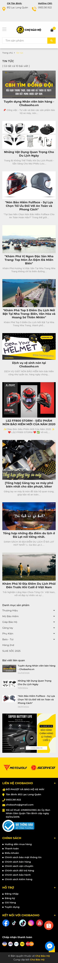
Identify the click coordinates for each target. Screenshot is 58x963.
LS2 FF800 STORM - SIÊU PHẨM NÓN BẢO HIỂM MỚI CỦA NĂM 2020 (28, 422)
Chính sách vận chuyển (19, 866)
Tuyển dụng (12, 906)
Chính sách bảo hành (18, 874)
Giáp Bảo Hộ (9, 622)
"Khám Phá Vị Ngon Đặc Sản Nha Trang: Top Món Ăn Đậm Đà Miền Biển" (28, 260)
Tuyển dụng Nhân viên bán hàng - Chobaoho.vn (29, 103)
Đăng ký (10, 898)
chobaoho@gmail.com (20, 804)
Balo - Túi (7, 639)
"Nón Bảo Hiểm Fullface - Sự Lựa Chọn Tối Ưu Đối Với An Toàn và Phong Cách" (29, 206)
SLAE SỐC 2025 (11, 650)
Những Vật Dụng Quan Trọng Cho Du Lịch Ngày (29, 153)
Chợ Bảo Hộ (37, 959)
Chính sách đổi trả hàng (19, 870)
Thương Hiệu (10, 610)
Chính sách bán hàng (18, 861)
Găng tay (7, 627)
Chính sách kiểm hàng (18, 879)
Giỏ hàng (10, 902)
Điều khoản (12, 853)
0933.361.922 (45, 7)
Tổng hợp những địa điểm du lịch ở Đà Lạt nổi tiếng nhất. (29, 535)
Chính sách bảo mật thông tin (23, 857)
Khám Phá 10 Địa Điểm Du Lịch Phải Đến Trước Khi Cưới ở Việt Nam (29, 585)
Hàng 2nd (8, 645)
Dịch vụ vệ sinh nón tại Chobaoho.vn (29, 364)
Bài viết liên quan (13, 660)
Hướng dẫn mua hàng (18, 844)
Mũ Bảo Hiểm (10, 616)
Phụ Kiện (7, 633)
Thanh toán (12, 848)
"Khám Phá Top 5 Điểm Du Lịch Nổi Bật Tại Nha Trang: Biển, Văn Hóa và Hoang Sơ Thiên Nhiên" (29, 314)
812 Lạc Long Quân (17, 7)
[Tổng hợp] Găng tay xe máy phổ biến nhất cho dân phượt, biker (29, 484)
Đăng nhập (12, 893)
